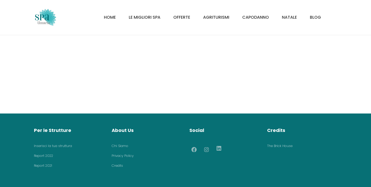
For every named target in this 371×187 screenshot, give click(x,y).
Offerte (181, 17)
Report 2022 (43, 155)
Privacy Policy (123, 155)
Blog (315, 17)
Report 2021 (43, 165)
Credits (117, 165)
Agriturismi (216, 17)
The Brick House (279, 145)
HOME (110, 17)
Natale (289, 17)
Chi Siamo (120, 145)
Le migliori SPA (144, 17)
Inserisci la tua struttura (53, 145)
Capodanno (255, 17)
